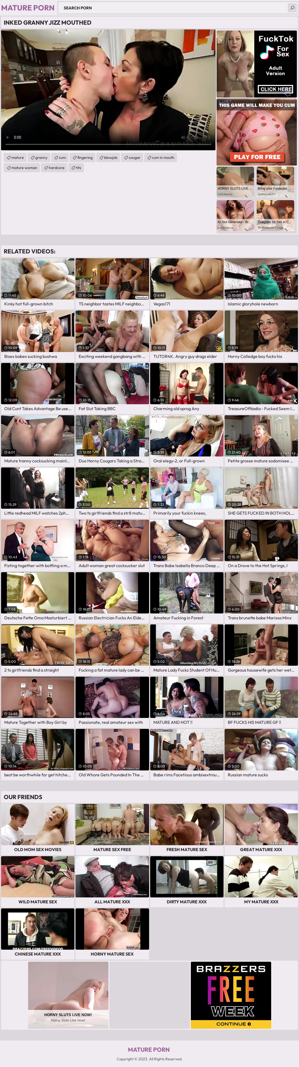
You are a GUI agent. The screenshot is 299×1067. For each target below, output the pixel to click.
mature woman (24, 167)
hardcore (57, 167)
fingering (85, 157)
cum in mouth (163, 157)
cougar (135, 157)
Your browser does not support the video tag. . (108, 89)
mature (18, 157)
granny (41, 157)
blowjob (110, 157)
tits (78, 167)
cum (62, 157)
